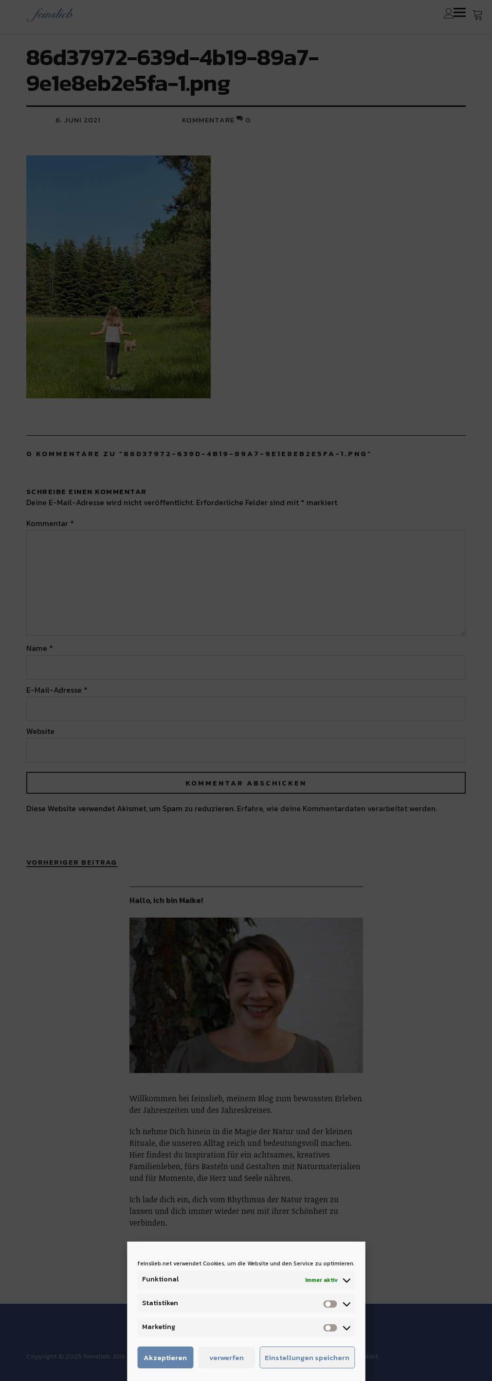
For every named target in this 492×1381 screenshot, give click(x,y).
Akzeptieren (165, 1357)
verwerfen (226, 1357)
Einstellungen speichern (307, 1357)
